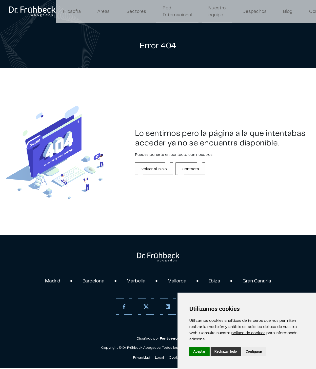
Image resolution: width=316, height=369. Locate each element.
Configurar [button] (254, 351)
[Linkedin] (166, 308)
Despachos (216, 11)
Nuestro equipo (180, 11)
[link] (32, 11)
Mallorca (179, 281)
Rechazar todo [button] (226, 351)
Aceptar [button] (199, 351)
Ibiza (218, 281)
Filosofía (67, 11)
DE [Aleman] (305, 12)
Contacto (266, 11)
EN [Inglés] (295, 12)
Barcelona (89, 281)
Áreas (91, 11)
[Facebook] (122, 308)
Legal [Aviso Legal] (159, 358)
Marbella (135, 281)
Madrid (46, 281)
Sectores (116, 11)
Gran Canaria (263, 281)
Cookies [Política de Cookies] (176, 358)
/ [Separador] (290, 12)
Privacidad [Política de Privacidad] (141, 358)
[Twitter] (144, 308)
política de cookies (248, 332)
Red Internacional (148, 11)
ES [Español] (284, 12)
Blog (242, 11)
